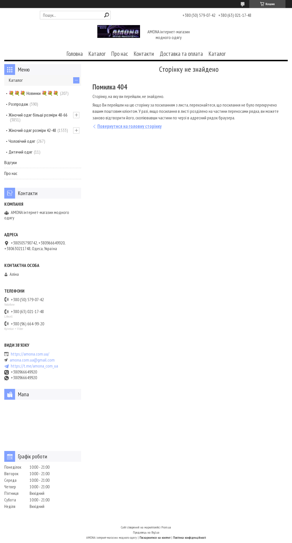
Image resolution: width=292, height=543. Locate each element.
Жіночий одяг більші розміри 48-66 (38, 115)
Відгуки (10, 162)
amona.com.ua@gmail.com (32, 360)
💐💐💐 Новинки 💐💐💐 (34, 93)
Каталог (97, 54)
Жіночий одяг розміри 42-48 (32, 130)
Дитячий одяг (20, 152)
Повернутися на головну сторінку (129, 126)
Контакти (144, 54)
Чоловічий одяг (22, 141)
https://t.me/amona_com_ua (34, 366)
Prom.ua (166, 527)
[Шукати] (106, 15)
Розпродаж (18, 104)
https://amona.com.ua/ (30, 354)
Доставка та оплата (181, 54)
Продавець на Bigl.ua (146, 532)
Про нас (119, 54)
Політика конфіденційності (189, 537)
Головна (75, 54)
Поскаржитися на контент (154, 537)
